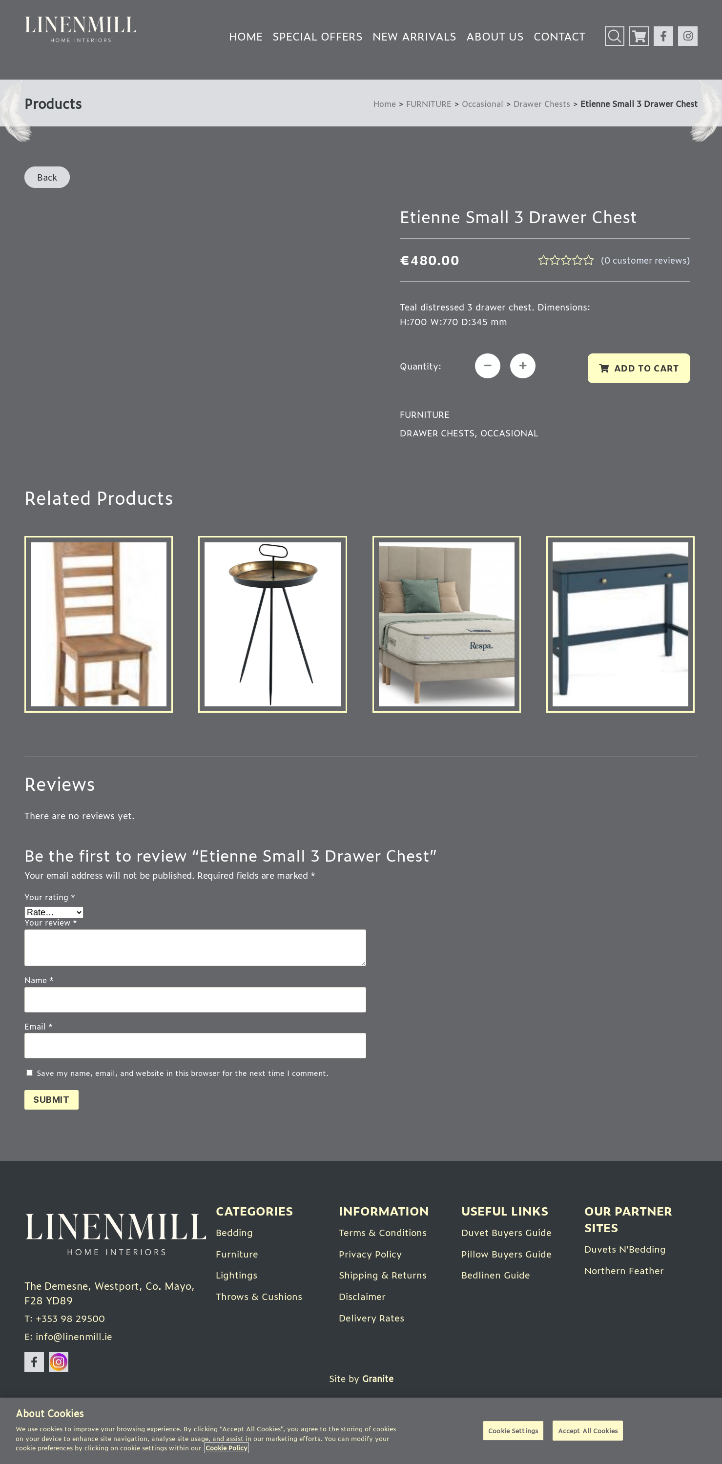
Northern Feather (625, 1270)
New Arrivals (414, 36)
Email (38, 1028)
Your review (50, 924)
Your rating (49, 899)
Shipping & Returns (385, 1275)
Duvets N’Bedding (627, 1249)
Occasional (480, 103)
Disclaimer (364, 1296)
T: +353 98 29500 (67, 1321)
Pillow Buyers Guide (508, 1254)
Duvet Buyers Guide (508, 1233)
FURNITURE (425, 103)
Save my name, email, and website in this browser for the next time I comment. (183, 1074)
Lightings (238, 1275)
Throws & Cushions (261, 1296)
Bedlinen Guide (497, 1275)
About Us (495, 36)
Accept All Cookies (588, 1431)
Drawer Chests (541, 103)
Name (39, 981)
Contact (559, 36)
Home (246, 36)
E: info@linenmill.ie (71, 1340)
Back (47, 176)
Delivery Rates (373, 1317)
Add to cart (645, 369)
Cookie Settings (513, 1431)
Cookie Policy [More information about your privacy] (227, 1447)
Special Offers (317, 36)
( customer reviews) (644, 259)
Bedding (235, 1233)
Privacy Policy (372, 1254)
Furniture (238, 1254)
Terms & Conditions (386, 1233)
